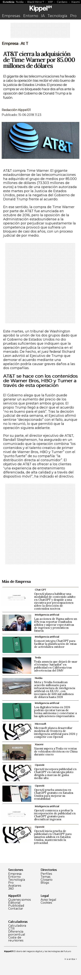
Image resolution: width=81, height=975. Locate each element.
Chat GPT (40, 589)
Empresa (10, 43)
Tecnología (57, 16)
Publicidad (16, 905)
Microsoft (40, 723)
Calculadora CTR (17, 927)
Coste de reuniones (15, 939)
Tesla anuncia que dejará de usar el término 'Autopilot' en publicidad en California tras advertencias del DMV (55, 666)
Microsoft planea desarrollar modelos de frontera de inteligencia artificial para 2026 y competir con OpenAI (55, 732)
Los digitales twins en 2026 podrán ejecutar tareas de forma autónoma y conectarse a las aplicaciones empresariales (55, 711)
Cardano (62, 1)
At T (24, 43)
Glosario (47, 879)
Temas (45, 876)
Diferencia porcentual (16, 933)
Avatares (14, 885)
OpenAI (39, 764)
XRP (50, 1)
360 (11, 888)
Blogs (45, 882)
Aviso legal (48, 899)
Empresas (11, 16)
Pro (73, 16)
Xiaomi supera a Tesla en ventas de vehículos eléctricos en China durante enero (55, 751)
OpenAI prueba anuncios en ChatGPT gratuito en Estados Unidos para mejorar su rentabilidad (53, 794)
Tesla (38, 657)
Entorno (30, 16)
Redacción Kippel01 (16, 110)
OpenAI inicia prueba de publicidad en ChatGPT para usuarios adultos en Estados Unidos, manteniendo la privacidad (53, 837)
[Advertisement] (40, 31)
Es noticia (8, 1)
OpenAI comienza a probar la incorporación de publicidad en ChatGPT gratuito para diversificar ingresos (55, 815)
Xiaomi (39, 744)
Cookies (46, 902)
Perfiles (46, 873)
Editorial (14, 902)
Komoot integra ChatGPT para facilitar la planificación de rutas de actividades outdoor (55, 644)
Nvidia (19, 1)
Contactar (15, 908)
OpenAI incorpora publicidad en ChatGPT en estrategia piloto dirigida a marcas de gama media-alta (55, 773)
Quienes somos (19, 899)
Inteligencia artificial (47, 614)
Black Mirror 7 (35, 1)
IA (43, 16)
